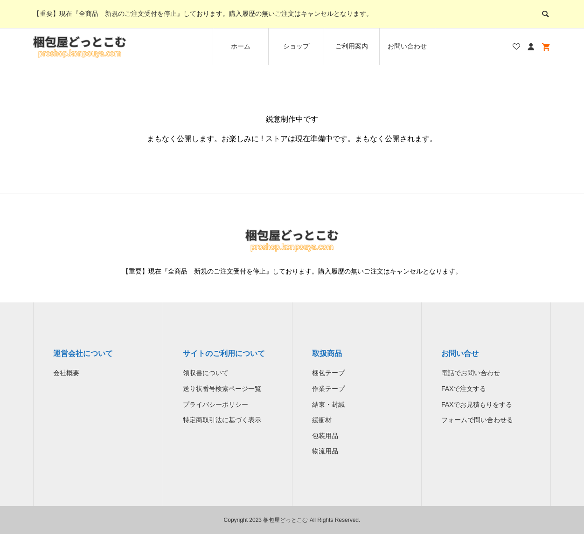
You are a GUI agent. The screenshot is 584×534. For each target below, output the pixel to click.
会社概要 (66, 373)
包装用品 (325, 435)
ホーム (240, 46)
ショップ (296, 46)
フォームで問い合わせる (477, 420)
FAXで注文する (463, 388)
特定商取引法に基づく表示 (222, 420)
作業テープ (328, 388)
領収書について (206, 373)
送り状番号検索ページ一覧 (222, 388)
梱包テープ (328, 373)
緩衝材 (322, 420)
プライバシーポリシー (215, 404)
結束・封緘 (328, 404)
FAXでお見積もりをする (476, 404)
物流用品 (325, 451)
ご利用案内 (351, 46)
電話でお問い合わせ (470, 373)
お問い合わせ (407, 46)
